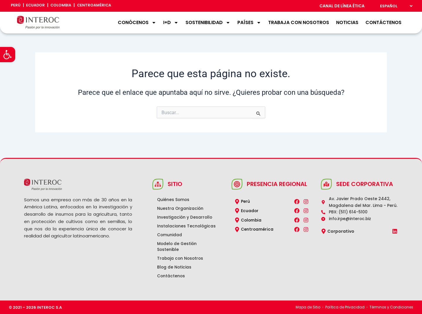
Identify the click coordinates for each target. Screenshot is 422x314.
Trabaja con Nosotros (298, 22)
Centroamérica (102, 6)
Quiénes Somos (174, 194)
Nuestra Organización (181, 203)
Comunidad (170, 235)
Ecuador (38, 6)
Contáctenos (383, 22)
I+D (170, 22)
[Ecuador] (237, 204)
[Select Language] (395, 6)
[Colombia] (237, 214)
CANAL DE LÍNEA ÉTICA (342, 6)
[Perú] (237, 195)
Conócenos (137, 22)
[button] (7, 54)
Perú (16, 6)
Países (249, 22)
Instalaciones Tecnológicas (173, 223)
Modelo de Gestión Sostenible (178, 247)
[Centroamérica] (237, 223)
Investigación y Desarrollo (186, 212)
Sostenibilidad (208, 22)
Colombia (66, 6)
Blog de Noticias (175, 267)
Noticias (347, 22)
